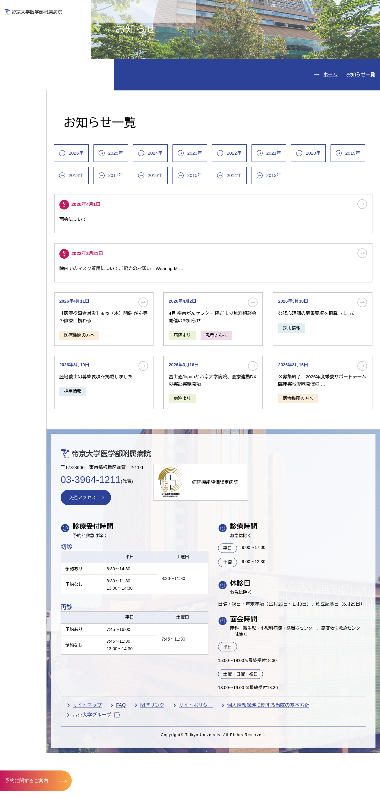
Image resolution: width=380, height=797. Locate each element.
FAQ (151, 766)
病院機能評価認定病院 (251, 530)
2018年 (149, 214)
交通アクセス (31, 112)
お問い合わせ (288, 8)
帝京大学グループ (126, 776)
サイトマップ (117, 766)
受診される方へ (146, 26)
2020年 (350, 191)
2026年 (108, 191)
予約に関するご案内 (26, 780)
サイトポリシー (226, 766)
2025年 (149, 191)
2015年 (269, 214)
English (333, 8)
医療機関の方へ (276, 26)
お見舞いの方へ (211, 26)
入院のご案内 (31, 57)
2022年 (269, 191)
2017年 (189, 214)
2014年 (310, 214)
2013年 (350, 214)
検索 (367, 8)
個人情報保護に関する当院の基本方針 (298, 766)
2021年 (310, 191)
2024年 (189, 191)
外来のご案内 (31, 39)
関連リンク (182, 766)
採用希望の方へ (340, 26)
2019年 (108, 214)
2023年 (229, 191)
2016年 (229, 214)
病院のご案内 (31, 94)
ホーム (330, 109)
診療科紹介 (28, 75)
